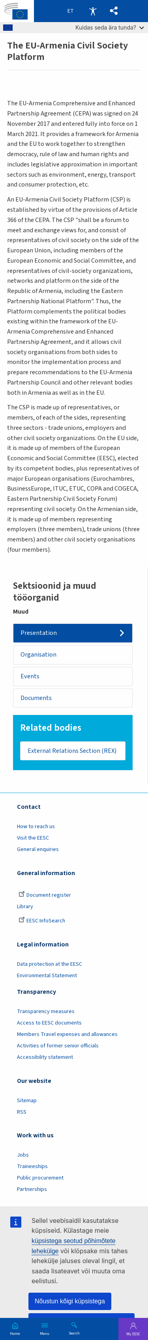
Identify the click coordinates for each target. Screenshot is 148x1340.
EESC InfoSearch (42, 921)
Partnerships (32, 1189)
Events (30, 676)
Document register (45, 895)
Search (74, 1333)
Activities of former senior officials (58, 1046)
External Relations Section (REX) (72, 751)
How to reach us (36, 827)
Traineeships (32, 1166)
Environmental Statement (47, 976)
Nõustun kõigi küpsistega (70, 1301)
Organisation (38, 654)
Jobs (23, 1155)
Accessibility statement (45, 1057)
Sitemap (27, 1101)
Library (25, 907)
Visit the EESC (33, 838)
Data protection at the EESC (49, 964)
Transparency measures (46, 1011)
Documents (36, 698)
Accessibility (93, 11)
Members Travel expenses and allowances (67, 1034)
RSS (21, 1112)
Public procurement (40, 1178)
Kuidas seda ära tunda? (109, 27)
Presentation (39, 633)
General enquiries (38, 849)
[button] (114, 11)
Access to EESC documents (49, 1023)
